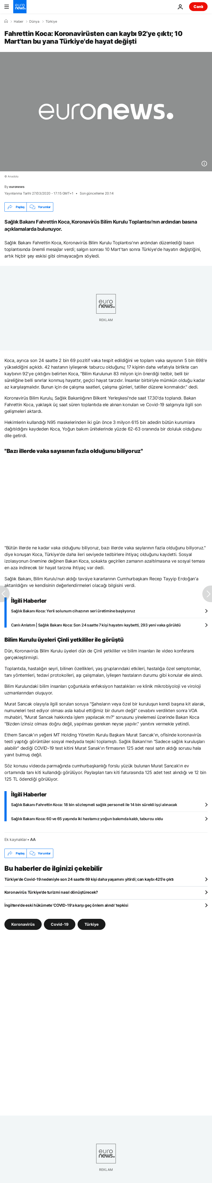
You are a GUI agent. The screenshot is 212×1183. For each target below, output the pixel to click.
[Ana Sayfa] (6, 21)
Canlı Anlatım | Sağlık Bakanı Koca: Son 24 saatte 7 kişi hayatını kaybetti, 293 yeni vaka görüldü (96, 625)
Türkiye (51, 21)
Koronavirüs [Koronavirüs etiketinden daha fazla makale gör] (23, 924)
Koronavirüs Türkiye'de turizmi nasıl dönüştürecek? (51, 892)
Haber (18, 21)
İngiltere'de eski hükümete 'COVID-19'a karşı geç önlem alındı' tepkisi (66, 905)
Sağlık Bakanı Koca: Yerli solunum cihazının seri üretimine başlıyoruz (73, 610)
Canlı (198, 6)
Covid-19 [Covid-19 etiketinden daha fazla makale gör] (59, 924)
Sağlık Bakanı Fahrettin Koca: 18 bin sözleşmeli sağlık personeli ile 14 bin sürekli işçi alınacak (94, 804)
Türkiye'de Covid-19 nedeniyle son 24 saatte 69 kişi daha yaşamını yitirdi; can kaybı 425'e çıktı (89, 879)
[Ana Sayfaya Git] (19, 6)
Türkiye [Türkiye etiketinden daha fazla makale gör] (91, 924)
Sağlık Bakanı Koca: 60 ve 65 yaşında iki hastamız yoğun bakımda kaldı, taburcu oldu (87, 818)
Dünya (34, 21)
